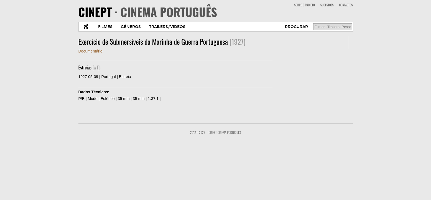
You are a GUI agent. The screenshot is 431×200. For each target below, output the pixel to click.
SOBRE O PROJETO (304, 5)
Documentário (90, 51)
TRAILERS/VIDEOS (167, 26)
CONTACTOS (346, 5)
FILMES (105, 26)
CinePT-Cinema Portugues (225, 132)
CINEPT (147, 11)
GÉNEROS (131, 26)
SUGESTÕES (327, 5)
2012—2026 (197, 132)
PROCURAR (296, 26)
